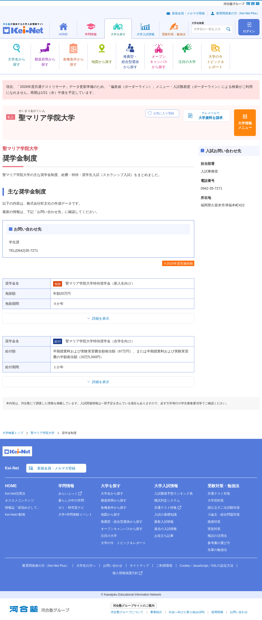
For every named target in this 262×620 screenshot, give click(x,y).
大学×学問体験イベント (75, 514)
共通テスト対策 (219, 493)
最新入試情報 (164, 521)
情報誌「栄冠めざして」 (22, 507)
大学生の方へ (86, 565)
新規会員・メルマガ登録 (188, 13)
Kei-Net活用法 (15, 493)
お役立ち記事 (164, 536)
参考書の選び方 (219, 543)
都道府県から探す (114, 500)
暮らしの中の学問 (71, 500)
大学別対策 (216, 500)
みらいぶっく (68, 493)
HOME (11, 486)
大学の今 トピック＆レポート (123, 543)
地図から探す (110, 514)
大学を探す (111, 486)
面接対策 (214, 521)
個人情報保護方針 (125, 573)
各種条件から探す (114, 507)
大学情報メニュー (245, 125)
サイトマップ (139, 565)
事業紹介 (156, 612)
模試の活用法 (217, 536)
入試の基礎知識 (165, 514)
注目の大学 (109, 536)
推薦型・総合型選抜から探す (122, 521)
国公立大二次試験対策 (224, 507)
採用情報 (217, 612)
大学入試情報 (166, 486)
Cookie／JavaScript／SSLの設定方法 (206, 565)
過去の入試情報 (165, 529)
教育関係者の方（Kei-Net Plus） (238, 13)
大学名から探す (112, 493)
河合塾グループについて (127, 612)
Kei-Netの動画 (15, 514)
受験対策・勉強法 (223, 486)
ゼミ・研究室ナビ (71, 507)
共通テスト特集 (165, 507)
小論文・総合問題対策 (224, 514)
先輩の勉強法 (217, 550)
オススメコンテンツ (19, 500)
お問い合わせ (112, 565)
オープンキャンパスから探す (122, 529)
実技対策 (214, 529)
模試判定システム (167, 500)
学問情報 (66, 486)
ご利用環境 (164, 565)
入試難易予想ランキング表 (173, 493)
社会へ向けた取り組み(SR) (187, 612)
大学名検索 (198, 23)
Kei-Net (12, 468)
